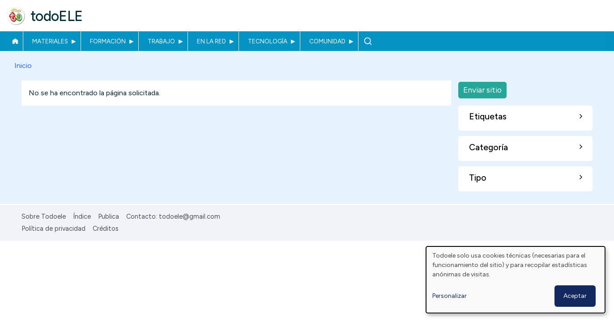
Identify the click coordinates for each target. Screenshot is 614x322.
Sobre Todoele (43, 216)
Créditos (106, 229)
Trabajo (161, 41)
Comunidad (327, 41)
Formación (108, 41)
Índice (82, 216)
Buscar (367, 41)
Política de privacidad (53, 229)
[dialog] (515, 279)
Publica (108, 216)
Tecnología (267, 41)
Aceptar (575, 296)
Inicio (15, 41)
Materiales (50, 41)
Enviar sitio (482, 89)
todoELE (56, 16)
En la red (211, 41)
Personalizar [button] (449, 296)
